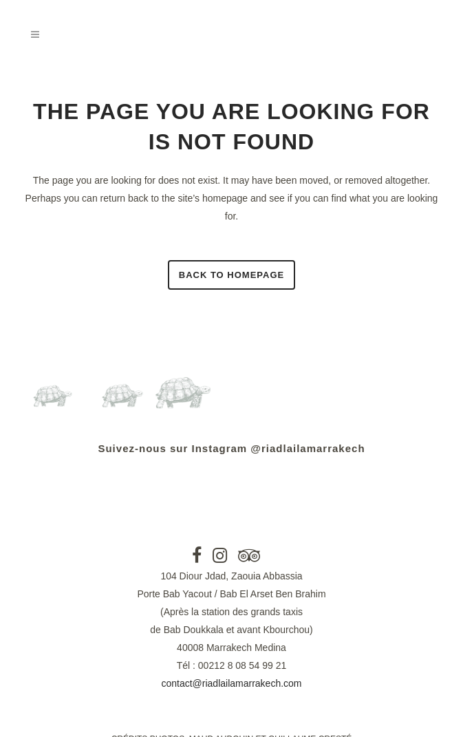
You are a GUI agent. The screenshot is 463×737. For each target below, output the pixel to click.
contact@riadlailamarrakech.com (231, 683)
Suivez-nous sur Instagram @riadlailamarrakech (231, 448)
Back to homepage (231, 275)
